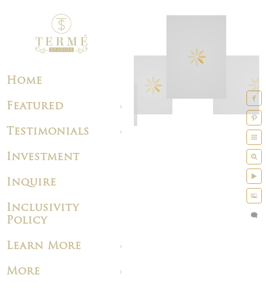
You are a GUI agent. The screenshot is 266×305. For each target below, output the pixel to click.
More (23, 271)
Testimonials (47, 132)
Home (24, 81)
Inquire (31, 182)
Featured (35, 106)
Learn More (43, 246)
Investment (43, 157)
